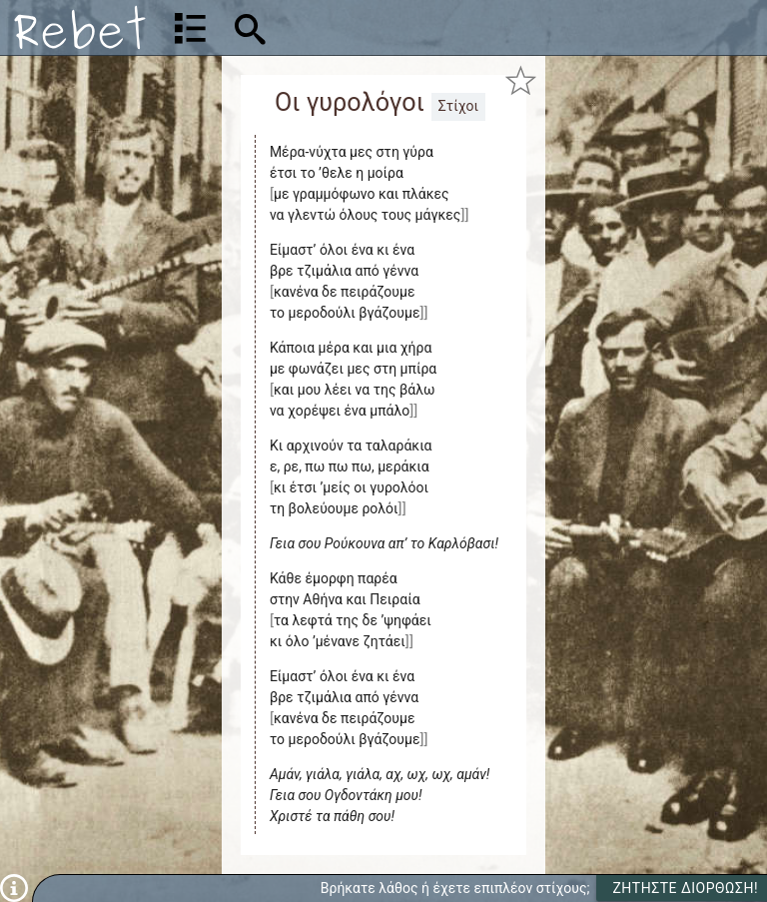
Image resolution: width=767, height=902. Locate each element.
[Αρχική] (80, 27)
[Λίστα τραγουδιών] (190, 28)
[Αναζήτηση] (377, 27)
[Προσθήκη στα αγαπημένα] (521, 81)
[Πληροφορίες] (14, 887)
